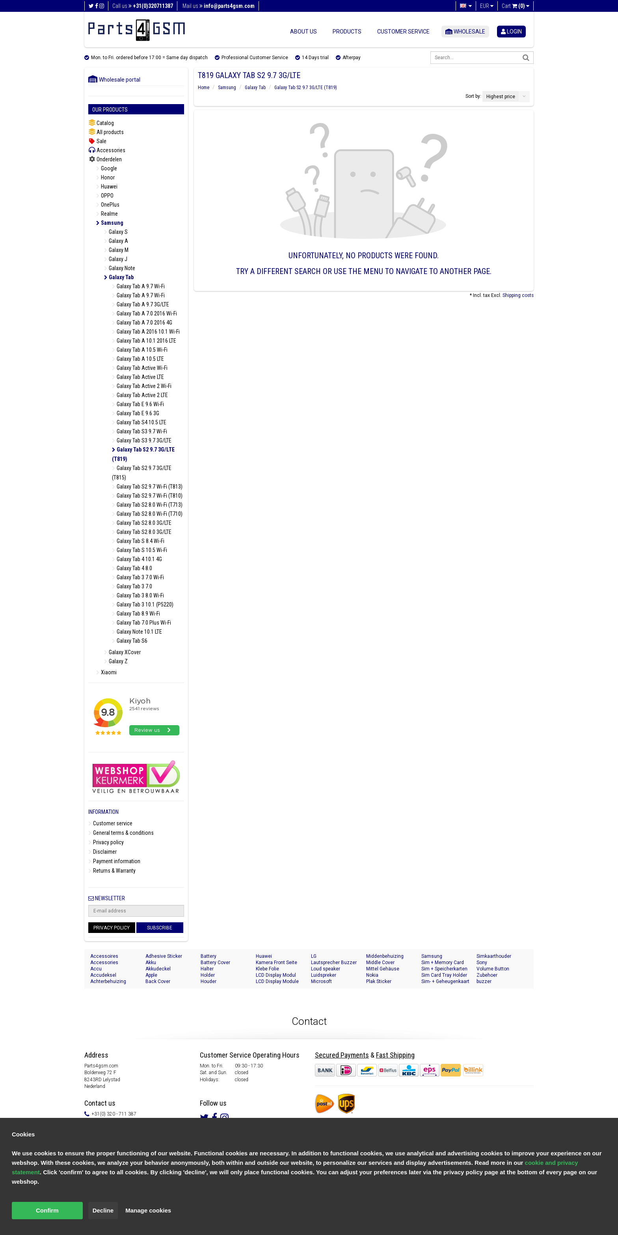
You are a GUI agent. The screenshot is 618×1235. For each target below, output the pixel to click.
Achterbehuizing (108, 981)
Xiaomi (106, 672)
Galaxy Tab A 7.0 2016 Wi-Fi (144, 313)
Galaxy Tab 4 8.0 (132, 568)
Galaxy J (115, 259)
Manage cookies (148, 1210)
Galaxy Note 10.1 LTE (137, 632)
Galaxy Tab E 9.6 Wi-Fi (138, 404)
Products (347, 31)
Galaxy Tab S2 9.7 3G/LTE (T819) (143, 454)
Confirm (47, 1210)
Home (203, 87)
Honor (105, 177)
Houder (208, 981)
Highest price (500, 96)
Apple (151, 975)
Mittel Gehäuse (382, 969)
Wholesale (465, 31)
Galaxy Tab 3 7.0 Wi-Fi (138, 577)
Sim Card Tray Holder (444, 975)
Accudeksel (103, 975)
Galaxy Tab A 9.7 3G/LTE (140, 304)
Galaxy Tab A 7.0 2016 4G (142, 322)
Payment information (114, 861)
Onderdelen (105, 159)
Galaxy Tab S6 (129, 641)
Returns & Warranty (112, 870)
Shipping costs (518, 295)
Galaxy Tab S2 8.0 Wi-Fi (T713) (147, 505)
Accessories (106, 150)
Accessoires (104, 956)
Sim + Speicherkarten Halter (444, 969)
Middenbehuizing (385, 956)
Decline (103, 1210)
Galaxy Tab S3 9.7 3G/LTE (141, 440)
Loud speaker (325, 969)
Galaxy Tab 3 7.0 (132, 586)
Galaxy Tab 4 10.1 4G (137, 559)
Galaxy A (116, 241)
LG (313, 956)
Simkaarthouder (494, 956)
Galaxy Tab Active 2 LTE (140, 395)
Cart (515, 6)
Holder (208, 975)
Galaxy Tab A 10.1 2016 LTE (144, 341)
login (511, 31)
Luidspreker (323, 975)
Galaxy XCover (122, 652)
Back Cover (157, 981)
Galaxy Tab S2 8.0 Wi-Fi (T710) (147, 514)
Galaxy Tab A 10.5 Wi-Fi (140, 350)
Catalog (101, 122)
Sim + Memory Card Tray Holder (442, 963)
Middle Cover (380, 962)
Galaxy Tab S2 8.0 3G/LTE (141, 523)
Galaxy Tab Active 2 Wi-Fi (141, 386)
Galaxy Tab (119, 277)
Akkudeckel (158, 969)
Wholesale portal (114, 79)
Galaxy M (116, 250)
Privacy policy (106, 842)
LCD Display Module (277, 981)
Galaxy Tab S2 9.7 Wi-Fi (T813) (147, 486)
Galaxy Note (119, 268)
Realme (107, 214)
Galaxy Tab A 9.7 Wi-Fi (138, 286)
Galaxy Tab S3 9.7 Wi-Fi (139, 431)
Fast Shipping (395, 1055)
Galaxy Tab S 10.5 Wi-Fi (139, 550)
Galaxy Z (116, 661)
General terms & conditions (121, 833)
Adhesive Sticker (163, 956)
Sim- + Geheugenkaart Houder (445, 982)
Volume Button (493, 969)
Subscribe (159, 928)
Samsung (109, 223)
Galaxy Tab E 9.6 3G (135, 413)
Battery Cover (215, 962)
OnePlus (107, 204)
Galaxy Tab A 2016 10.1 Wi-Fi (146, 331)
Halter (207, 969)
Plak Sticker (378, 981)
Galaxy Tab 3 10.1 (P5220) (142, 604)
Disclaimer (102, 852)
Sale (97, 141)
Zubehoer (487, 975)
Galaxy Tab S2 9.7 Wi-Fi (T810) (147, 496)
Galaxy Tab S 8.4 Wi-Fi (138, 541)
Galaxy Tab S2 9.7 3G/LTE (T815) (141, 473)
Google (106, 168)
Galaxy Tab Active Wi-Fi (140, 368)
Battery (208, 956)
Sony (482, 962)
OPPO (105, 195)
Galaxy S (116, 232)
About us (303, 31)
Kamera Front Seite (276, 962)
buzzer (484, 981)
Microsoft (321, 981)
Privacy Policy (111, 928)
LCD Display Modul (276, 975)
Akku (150, 962)
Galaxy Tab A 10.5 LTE (138, 359)
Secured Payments (342, 1055)
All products (106, 132)
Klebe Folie (267, 969)
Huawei (106, 186)
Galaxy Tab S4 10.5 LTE (139, 422)
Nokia (372, 975)
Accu (96, 969)
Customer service (403, 31)
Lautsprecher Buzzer (334, 962)
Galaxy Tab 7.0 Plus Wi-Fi (141, 622)
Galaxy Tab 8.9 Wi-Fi (136, 613)
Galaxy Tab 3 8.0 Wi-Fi (138, 595)
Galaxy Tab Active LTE (138, 377)
